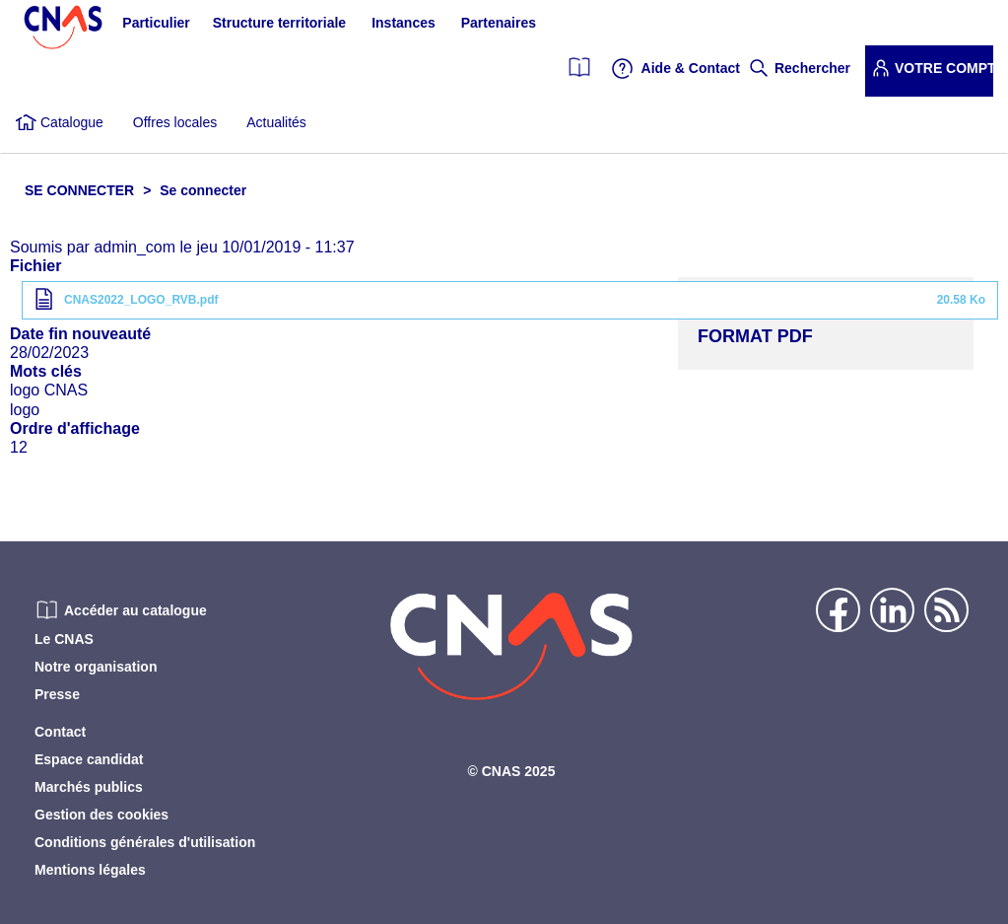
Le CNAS (64, 639)
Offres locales (175, 122)
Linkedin (892, 610)
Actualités (276, 122)
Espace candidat (89, 759)
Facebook (838, 610)
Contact (60, 732)
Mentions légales (90, 870)
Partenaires (498, 23)
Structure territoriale (279, 23)
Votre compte (944, 68)
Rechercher (812, 68)
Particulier (155, 23)
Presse (57, 694)
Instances (403, 23)
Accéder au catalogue (135, 610)
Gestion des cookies (101, 814)
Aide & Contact (690, 68)
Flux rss (946, 610)
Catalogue (71, 122)
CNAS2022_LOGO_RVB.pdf (141, 300)
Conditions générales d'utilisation (144, 842)
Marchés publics (88, 787)
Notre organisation (95, 667)
